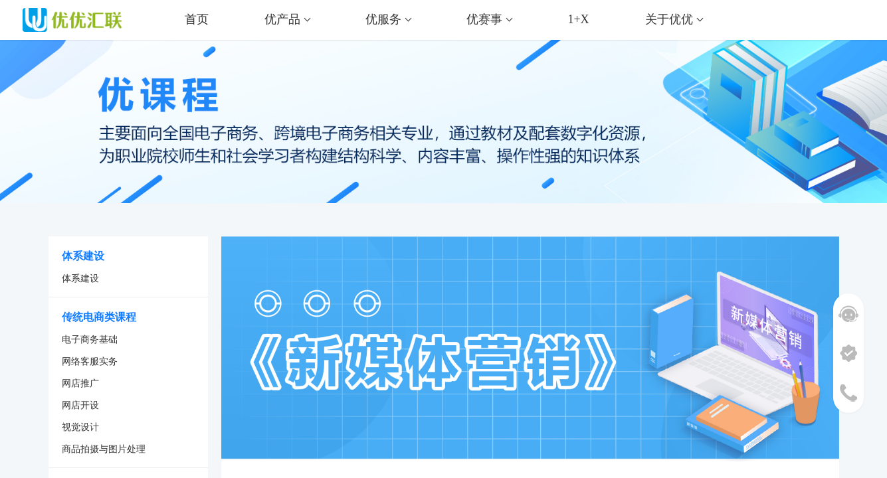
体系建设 (80, 278)
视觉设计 (80, 427)
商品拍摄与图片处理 (104, 449)
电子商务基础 (90, 340)
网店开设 (80, 405)
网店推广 (80, 383)
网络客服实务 (90, 361)
